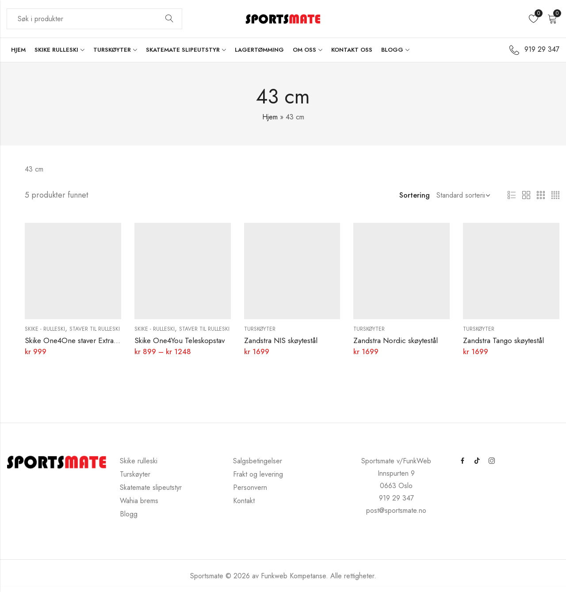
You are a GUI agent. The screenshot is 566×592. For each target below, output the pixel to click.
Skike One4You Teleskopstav (179, 340)
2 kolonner (526, 195)
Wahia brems (139, 501)
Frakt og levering (258, 474)
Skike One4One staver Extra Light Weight (90, 340)
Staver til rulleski (94, 329)
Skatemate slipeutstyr (151, 487)
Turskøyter (259, 329)
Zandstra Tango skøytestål (503, 340)
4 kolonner (555, 195)
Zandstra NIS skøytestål (280, 340)
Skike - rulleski (45, 329)
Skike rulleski (138, 461)
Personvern (250, 487)
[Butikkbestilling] (461, 195)
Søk (169, 19)
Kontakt (244, 501)
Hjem (270, 117)
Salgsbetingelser (257, 461)
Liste (512, 195)
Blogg (129, 514)
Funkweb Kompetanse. (295, 576)
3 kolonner (541, 195)
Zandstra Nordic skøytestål (395, 340)
